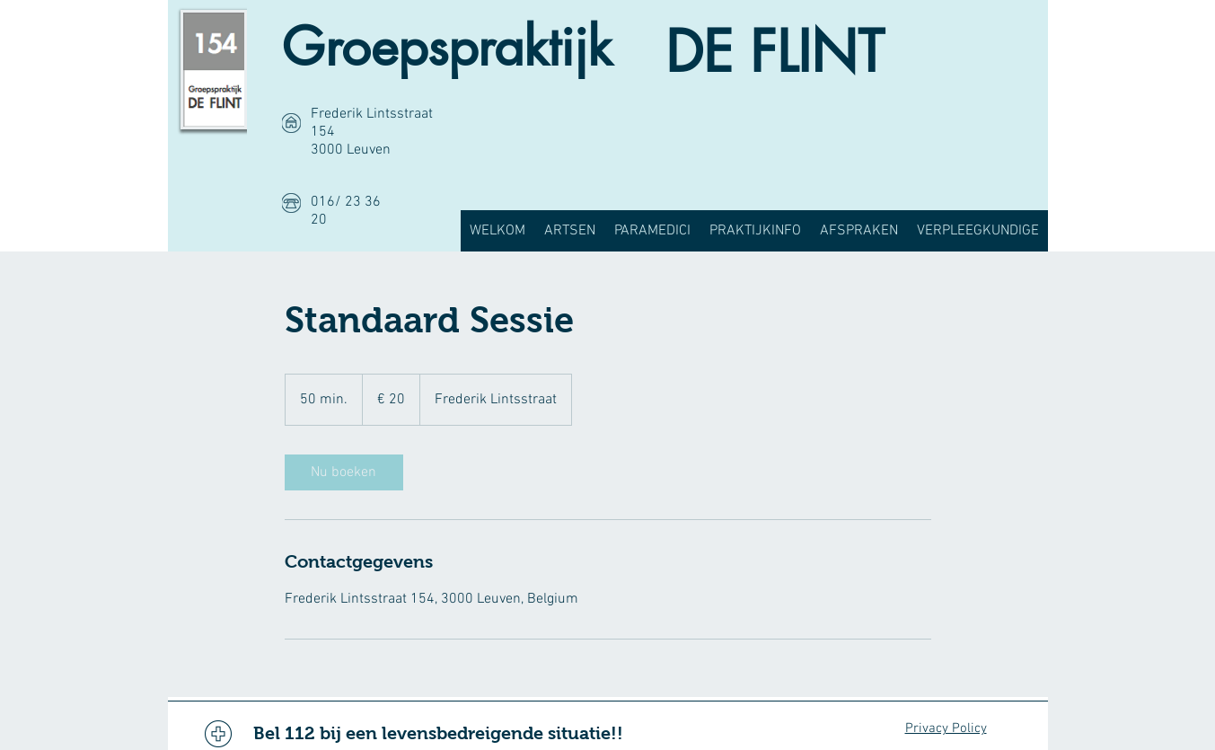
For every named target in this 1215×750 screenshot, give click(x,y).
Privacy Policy (946, 728)
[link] (344, 472)
